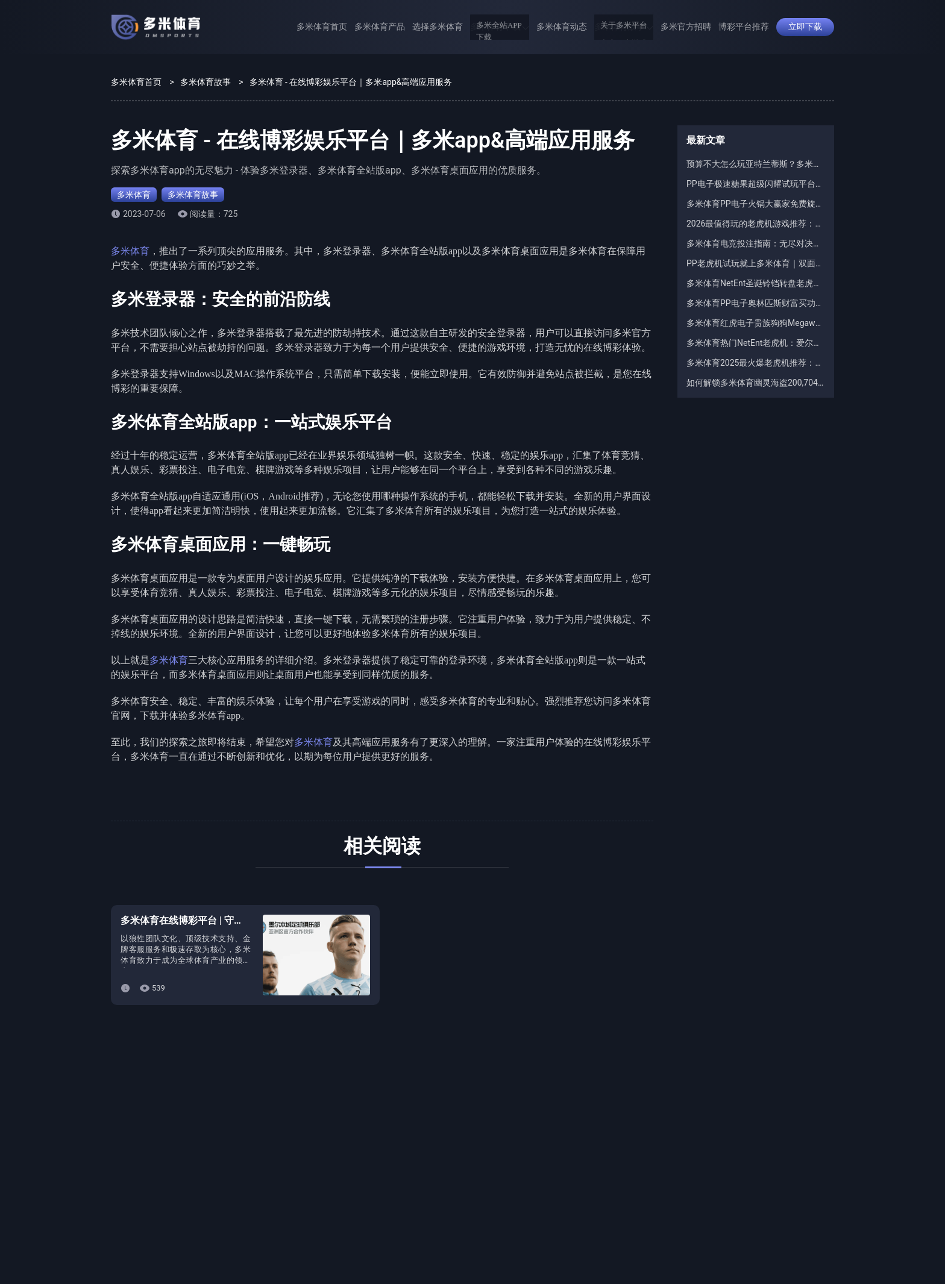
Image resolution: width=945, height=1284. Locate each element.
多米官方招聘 (686, 26)
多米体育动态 (561, 26)
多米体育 (134, 194)
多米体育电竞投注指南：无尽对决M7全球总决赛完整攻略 (755, 243)
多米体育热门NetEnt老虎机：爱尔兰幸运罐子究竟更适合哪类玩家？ (755, 343)
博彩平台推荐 (743, 26)
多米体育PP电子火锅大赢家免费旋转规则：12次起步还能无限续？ (755, 203)
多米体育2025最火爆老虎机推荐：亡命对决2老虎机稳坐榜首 (755, 363)
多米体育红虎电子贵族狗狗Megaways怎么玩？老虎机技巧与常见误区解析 (755, 323)
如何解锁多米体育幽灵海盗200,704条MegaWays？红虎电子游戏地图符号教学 (755, 382)
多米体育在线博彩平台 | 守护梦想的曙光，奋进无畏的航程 (245, 920)
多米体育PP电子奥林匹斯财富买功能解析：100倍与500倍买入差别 (755, 303)
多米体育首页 (322, 26)
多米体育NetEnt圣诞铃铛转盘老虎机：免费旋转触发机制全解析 (755, 283)
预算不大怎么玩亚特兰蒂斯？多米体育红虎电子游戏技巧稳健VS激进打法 (755, 164)
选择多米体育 (437, 26)
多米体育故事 (623, 26)
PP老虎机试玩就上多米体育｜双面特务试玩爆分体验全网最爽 (755, 263)
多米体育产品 (379, 26)
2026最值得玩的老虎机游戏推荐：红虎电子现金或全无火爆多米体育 (755, 223)
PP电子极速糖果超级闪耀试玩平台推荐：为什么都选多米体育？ (755, 184)
